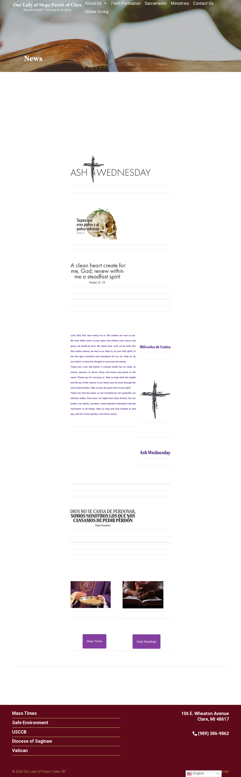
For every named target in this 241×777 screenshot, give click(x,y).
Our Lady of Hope (37, 771)
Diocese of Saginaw (25, 741)
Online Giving (96, 11)
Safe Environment (23, 722)
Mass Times (17, 713)
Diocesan (222, 771)
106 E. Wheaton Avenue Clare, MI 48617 (212, 716)
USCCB (12, 732)
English (195, 773)
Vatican (12, 750)
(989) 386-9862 (218, 733)
